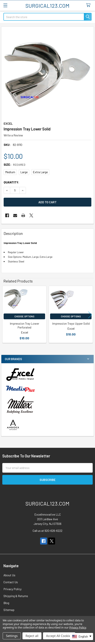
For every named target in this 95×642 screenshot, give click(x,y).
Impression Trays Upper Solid (71, 323)
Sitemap (8, 610)
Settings (12, 636)
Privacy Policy (12, 589)
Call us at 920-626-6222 (47, 530)
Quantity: (11, 182)
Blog (6, 603)
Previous (5, 315)
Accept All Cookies (59, 636)
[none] (47, 73)
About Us (9, 575)
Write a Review (13, 135)
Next (90, 315)
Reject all (32, 636)
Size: (14, 164)
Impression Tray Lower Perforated (24, 325)
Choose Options (24, 316)
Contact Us (10, 582)
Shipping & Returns (15, 596)
